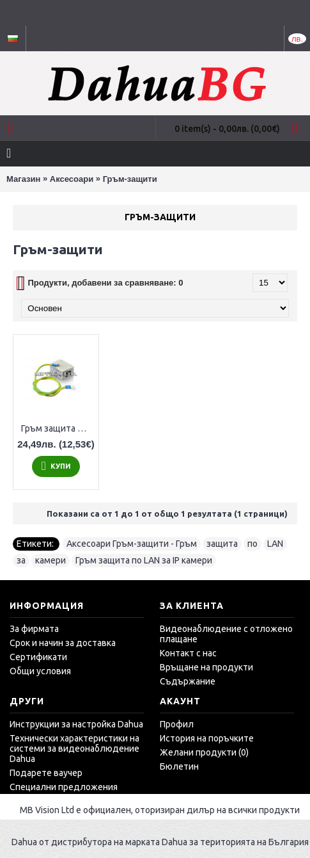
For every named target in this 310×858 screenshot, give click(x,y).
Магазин (23, 179)
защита (222, 543)
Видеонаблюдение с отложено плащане (226, 634)
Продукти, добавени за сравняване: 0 (105, 282)
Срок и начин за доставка (63, 643)
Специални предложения (64, 787)
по (252, 543)
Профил (177, 724)
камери (50, 560)
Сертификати (38, 657)
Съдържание (187, 681)
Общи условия (40, 671)
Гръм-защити (130, 179)
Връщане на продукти (206, 667)
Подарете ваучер (46, 773)
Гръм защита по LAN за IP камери (58, 428)
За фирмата (34, 629)
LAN (275, 543)
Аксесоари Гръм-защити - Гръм (131, 543)
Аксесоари (71, 179)
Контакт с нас (188, 653)
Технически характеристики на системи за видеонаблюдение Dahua (74, 748)
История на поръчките (207, 738)
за (21, 560)
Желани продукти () (204, 752)
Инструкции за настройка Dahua (76, 724)
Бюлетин (179, 766)
